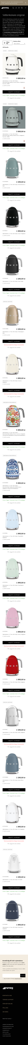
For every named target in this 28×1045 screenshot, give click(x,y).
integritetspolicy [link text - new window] (18, 978)
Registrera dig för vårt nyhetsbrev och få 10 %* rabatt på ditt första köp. (12, 2)
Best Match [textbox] (17, 43)
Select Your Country (7, 1018)
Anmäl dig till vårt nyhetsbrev (12, 960)
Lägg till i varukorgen (14, 91)
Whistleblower (7, 1036)
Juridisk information (8, 1024)
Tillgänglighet (7, 1034)
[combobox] (19, 43)
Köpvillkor (5, 1032)
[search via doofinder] (13, 8)
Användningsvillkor (8, 1026)
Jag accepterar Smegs (13, 978)
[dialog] (24, 87)
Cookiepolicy (6, 1030)
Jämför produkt (7, 85)
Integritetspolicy (7, 1028)
